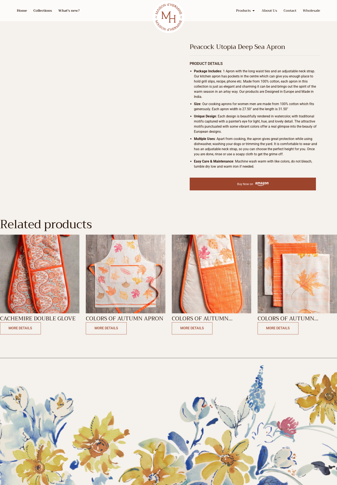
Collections (42, 11)
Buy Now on (252, 184)
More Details (19, 328)
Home (22, 11)
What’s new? (69, 11)
